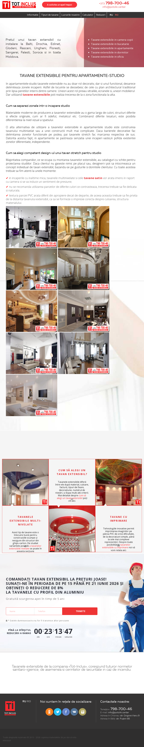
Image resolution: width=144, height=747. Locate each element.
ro (116, 15)
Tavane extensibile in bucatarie (110, 44)
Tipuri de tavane (49, 14)
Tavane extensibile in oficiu (107, 56)
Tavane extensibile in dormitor (109, 52)
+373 (114, 3)
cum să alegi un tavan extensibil (71, 497)
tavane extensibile (36, 94)
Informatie (32, 14)
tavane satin (93, 178)
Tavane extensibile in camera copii (112, 39)
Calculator (88, 14)
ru (111, 15)
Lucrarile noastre (70, 14)
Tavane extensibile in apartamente (112, 48)
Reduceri (100, 14)
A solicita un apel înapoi (59, 4)
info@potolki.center (114, 6)
